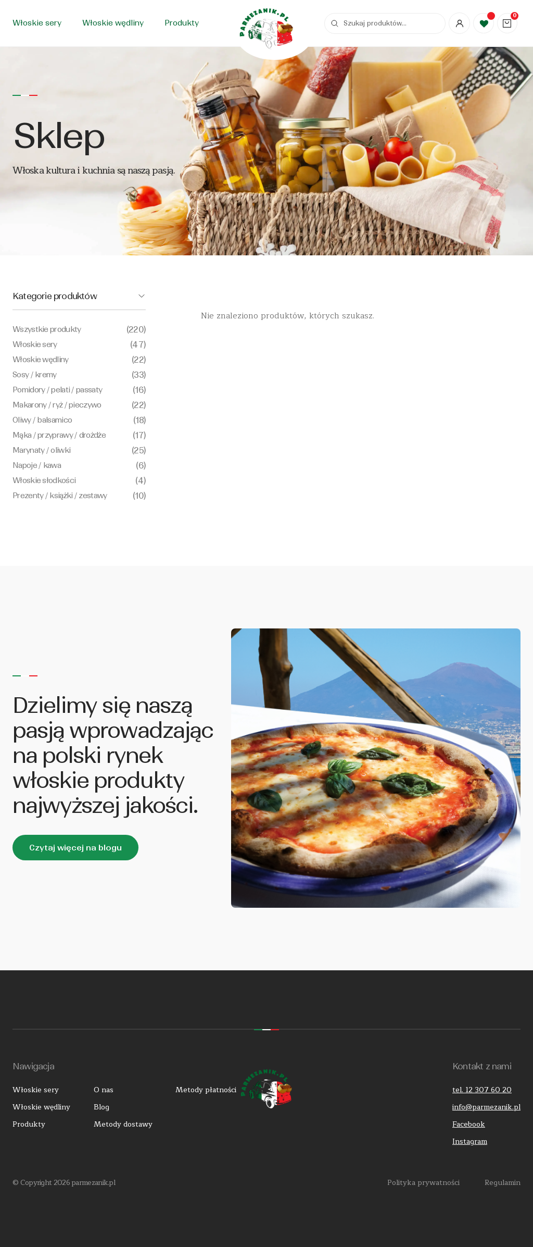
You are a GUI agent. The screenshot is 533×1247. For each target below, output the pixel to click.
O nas (103, 1090)
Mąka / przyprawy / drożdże (79, 435)
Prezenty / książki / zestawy (79, 495)
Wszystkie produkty (79, 329)
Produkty (181, 23)
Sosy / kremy (79, 374)
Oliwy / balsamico (79, 420)
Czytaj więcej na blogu (75, 848)
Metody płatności (204, 1090)
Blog (101, 1107)
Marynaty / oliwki (79, 450)
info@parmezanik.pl (486, 1107)
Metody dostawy (122, 1124)
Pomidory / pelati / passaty (79, 390)
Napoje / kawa (79, 465)
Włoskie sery (36, 23)
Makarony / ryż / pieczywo (79, 405)
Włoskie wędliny (113, 23)
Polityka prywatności (423, 1183)
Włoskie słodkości (79, 480)
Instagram (469, 1141)
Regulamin (503, 1183)
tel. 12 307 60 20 (482, 1090)
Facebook (468, 1124)
